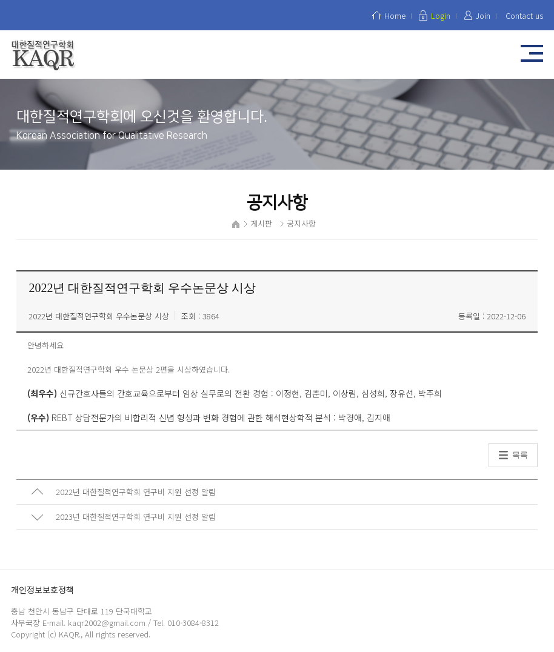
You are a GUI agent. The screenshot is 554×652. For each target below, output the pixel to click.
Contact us (524, 15)
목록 (520, 454)
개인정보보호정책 (42, 590)
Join (483, 15)
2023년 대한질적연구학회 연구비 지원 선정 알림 (136, 516)
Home (394, 15)
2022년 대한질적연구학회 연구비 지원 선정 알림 (136, 491)
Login (440, 15)
